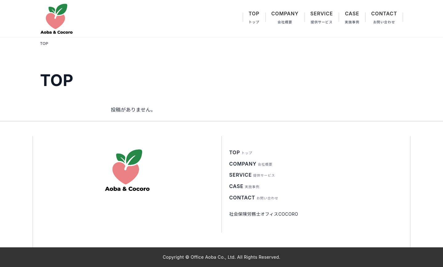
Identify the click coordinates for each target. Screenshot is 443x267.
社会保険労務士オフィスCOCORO (263, 214)
